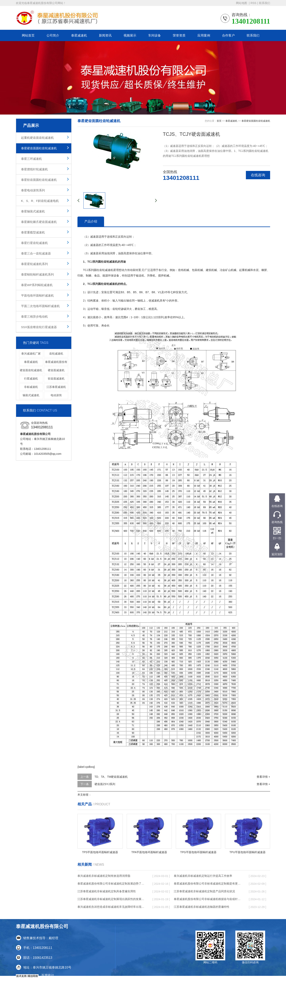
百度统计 (47, 975)
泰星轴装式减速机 (33, 211)
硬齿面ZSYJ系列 (105, 784)
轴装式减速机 (31, 395)
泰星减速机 (79, 35)
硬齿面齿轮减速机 (31, 370)
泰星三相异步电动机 (34, 316)
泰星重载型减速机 (33, 232)
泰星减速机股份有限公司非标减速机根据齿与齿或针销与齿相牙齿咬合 (207, 899)
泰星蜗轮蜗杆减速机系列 (37, 274)
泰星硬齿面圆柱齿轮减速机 (39, 148)
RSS (253, 3)
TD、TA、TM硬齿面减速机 (111, 776)
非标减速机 (31, 386)
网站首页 (28, 35)
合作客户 (228, 35)
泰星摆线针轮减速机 (34, 169)
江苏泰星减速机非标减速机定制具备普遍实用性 (106, 891)
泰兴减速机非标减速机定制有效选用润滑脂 (103, 875)
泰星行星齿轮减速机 (34, 243)
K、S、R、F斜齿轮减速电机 (40, 200)
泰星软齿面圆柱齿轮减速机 (39, 179)
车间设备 (154, 35)
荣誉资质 (179, 35)
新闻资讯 (105, 35)
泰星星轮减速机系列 (34, 264)
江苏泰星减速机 (56, 386)
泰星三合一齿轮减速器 (36, 253)
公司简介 (52, 35)
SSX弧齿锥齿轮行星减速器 (39, 327)
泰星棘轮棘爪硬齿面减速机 (39, 222)
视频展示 (130, 35)
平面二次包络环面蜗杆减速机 (40, 306)
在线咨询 (258, 175)
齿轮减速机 (56, 353)
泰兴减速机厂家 (31, 353)
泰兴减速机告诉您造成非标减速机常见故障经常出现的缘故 (111, 906)
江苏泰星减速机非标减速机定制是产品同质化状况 (204, 891)
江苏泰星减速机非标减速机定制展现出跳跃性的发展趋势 (111, 899)
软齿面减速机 (56, 378)
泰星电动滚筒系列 (33, 190)
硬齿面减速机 (56, 370)
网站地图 (242, 3)
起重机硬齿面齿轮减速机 (37, 137)
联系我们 (264, 3)
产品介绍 (90, 221)
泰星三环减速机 (31, 158)
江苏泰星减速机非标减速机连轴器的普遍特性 (201, 906)
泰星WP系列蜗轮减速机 (37, 285)
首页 (219, 120)
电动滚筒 (56, 395)
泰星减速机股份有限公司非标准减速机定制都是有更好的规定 (207, 883)
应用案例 (203, 35)
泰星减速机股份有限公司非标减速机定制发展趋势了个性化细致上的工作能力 (111, 883)
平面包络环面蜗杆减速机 (37, 295)
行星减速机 (31, 378)
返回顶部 (277, 554)
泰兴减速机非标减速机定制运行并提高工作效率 (203, 875)
